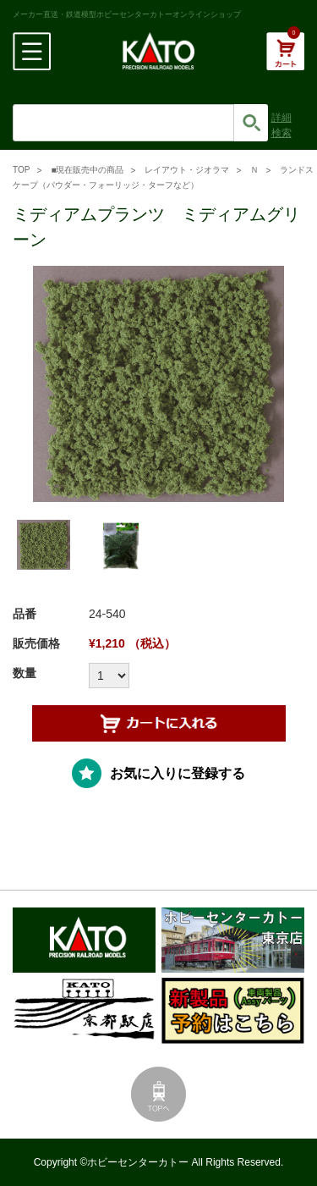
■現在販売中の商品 (87, 169)
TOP (21, 169)
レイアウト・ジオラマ (187, 169)
